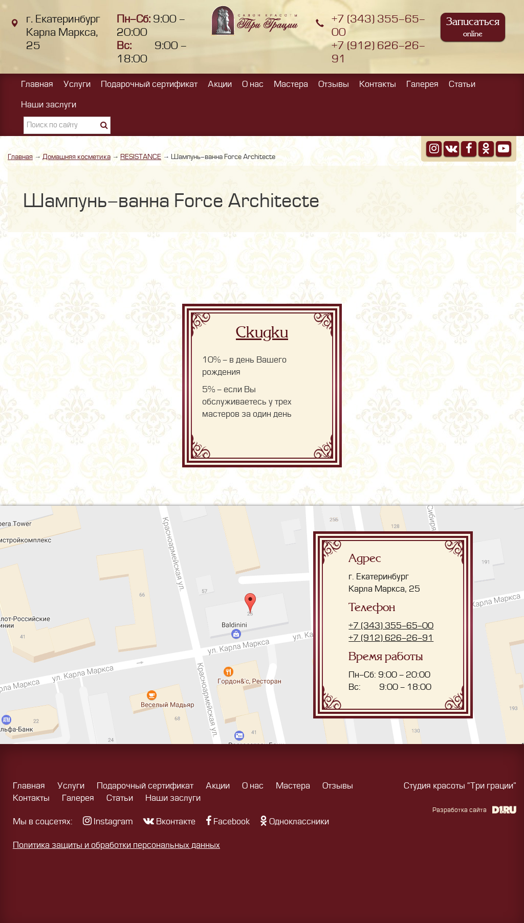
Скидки (262, 332)
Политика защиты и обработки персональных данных (116, 845)
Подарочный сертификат (149, 84)
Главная (37, 84)
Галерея (422, 84)
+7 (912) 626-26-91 (390, 638)
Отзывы (333, 84)
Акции (220, 84)
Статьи (462, 84)
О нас (253, 84)
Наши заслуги (48, 104)
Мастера (291, 84)
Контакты (377, 84)
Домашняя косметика (76, 157)
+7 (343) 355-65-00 (390, 626)
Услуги (77, 84)
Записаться (472, 26)
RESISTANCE (140, 157)
